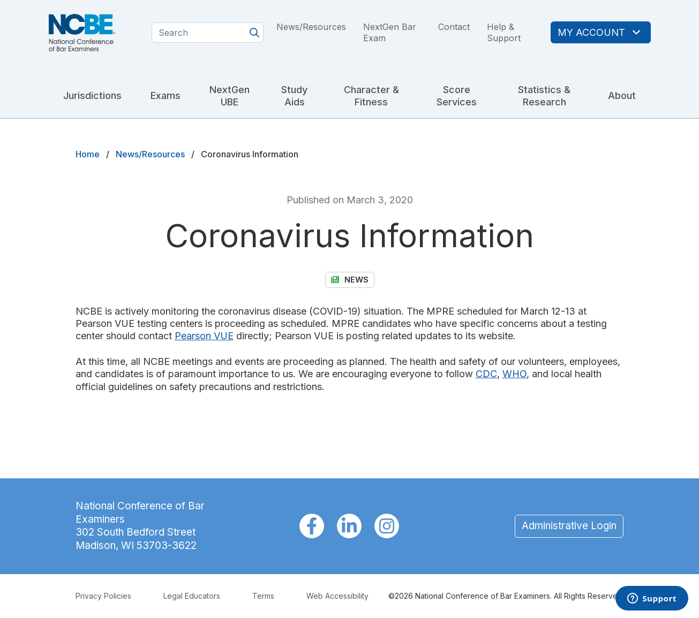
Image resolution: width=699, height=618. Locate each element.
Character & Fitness (371, 96)
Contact (454, 26)
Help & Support (504, 32)
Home (88, 154)
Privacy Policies (103, 595)
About (622, 95)
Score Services (457, 96)
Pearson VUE (204, 335)
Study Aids (294, 96)
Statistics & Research (544, 96)
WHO (514, 373)
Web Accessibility (337, 595)
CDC (486, 373)
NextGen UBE (229, 96)
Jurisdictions (92, 95)
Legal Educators (191, 595)
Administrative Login (569, 526)
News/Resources (311, 26)
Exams (166, 95)
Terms (263, 595)
